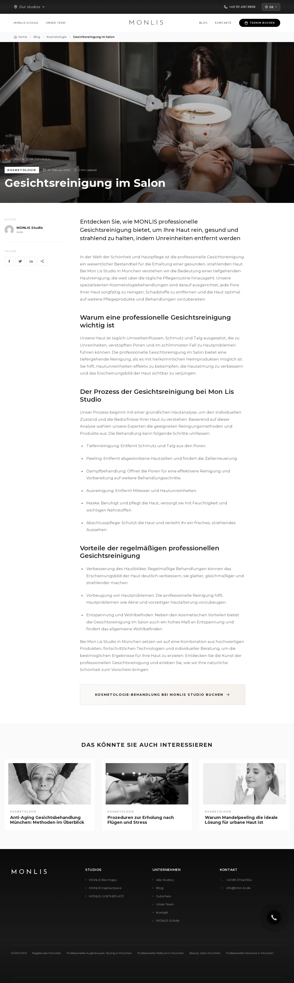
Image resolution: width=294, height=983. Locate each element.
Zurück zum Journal (28, 159)
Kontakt (162, 912)
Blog (203, 22)
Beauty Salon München (204, 953)
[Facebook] (9, 261)
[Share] (42, 261)
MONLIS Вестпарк (103, 880)
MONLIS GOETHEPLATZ (106, 896)
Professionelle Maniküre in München (250, 953)
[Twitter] (20, 261)
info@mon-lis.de (238, 888)
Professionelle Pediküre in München (160, 953)
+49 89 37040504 (239, 880)
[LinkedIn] (31, 261)
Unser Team (56, 22)
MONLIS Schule (26, 22)
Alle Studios (165, 880)
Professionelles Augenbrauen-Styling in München (99, 953)
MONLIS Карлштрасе (105, 888)
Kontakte (223, 22)
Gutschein (163, 896)
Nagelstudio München (46, 953)
